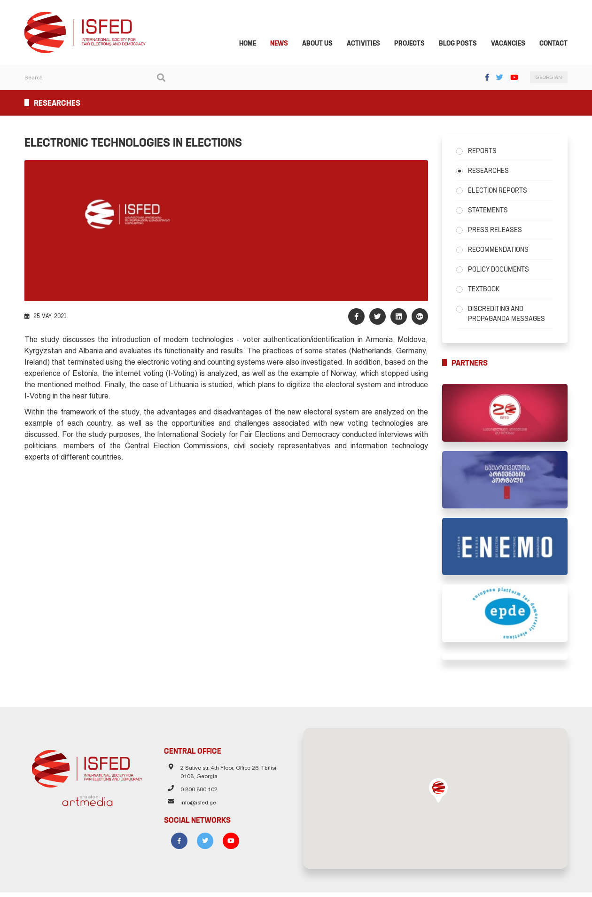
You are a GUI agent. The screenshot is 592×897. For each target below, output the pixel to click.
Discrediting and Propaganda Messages (508, 314)
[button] (440, 795)
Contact (557, 44)
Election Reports (499, 191)
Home (250, 44)
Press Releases (497, 230)
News (282, 44)
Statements (490, 211)
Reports (484, 152)
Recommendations (500, 250)
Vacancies (511, 44)
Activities (366, 44)
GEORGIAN (552, 78)
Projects (412, 44)
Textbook (485, 290)
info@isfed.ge (196, 808)
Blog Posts (461, 44)
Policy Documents (500, 270)
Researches (490, 171)
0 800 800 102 (197, 795)
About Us (320, 44)
